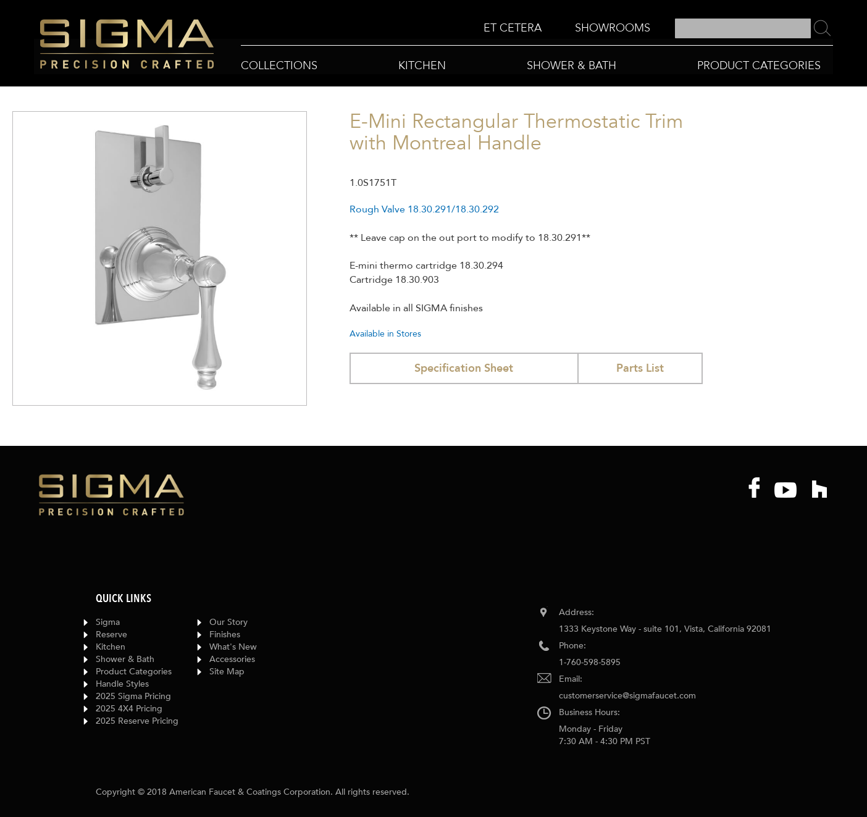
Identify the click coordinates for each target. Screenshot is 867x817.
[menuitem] (513, 28)
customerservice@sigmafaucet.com (627, 696)
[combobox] (743, 28)
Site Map (227, 671)
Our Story (228, 622)
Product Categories (134, 671)
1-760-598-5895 (590, 662)
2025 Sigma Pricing (133, 696)
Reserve (111, 634)
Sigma (108, 622)
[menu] (567, 29)
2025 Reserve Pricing (137, 721)
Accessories (232, 659)
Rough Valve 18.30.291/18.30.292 (424, 209)
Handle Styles (122, 684)
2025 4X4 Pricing (129, 708)
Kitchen (110, 647)
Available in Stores (385, 334)
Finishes (224, 634)
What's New (233, 647)
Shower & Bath (125, 659)
